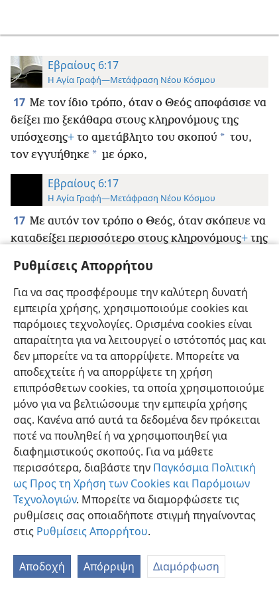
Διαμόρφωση (186, 566)
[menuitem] (20, 17)
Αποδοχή (42, 566)
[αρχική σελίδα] (20, 17)
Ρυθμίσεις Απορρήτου (92, 531)
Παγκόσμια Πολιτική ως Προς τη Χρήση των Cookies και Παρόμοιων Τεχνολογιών (134, 483)
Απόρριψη (109, 566)
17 (20, 102)
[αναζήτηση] (262, 17)
